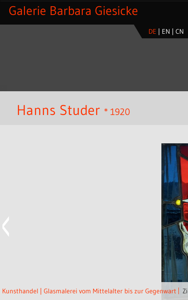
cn (180, 31)
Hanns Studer (58, 110)
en (166, 31)
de (152, 31)
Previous (6, 226)
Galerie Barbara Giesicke (73, 10)
